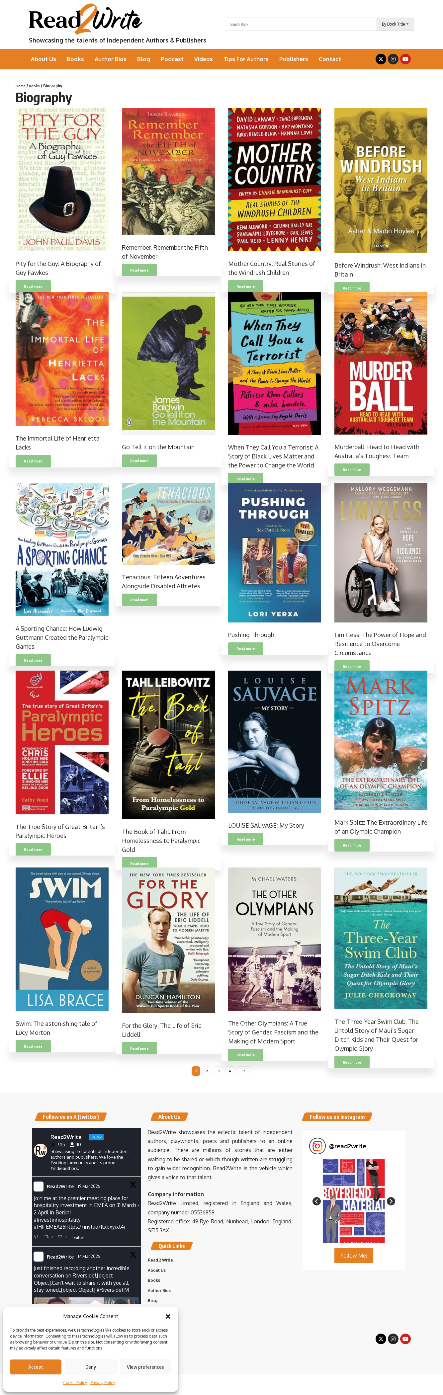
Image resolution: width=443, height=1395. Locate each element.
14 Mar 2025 (89, 1259)
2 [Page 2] (207, 1071)
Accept (35, 1367)
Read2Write (60, 1188)
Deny (90, 1367)
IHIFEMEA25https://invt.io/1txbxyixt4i (82, 1229)
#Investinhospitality (57, 1222)
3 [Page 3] (219, 1071)
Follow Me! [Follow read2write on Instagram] (353, 1257)
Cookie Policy (75, 1382)
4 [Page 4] (230, 1071)
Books (36, 85)
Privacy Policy (102, 1382)
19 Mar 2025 (89, 1187)
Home (21, 85)
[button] (168, 1316)
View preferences (145, 1367)
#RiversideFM (115, 1293)
